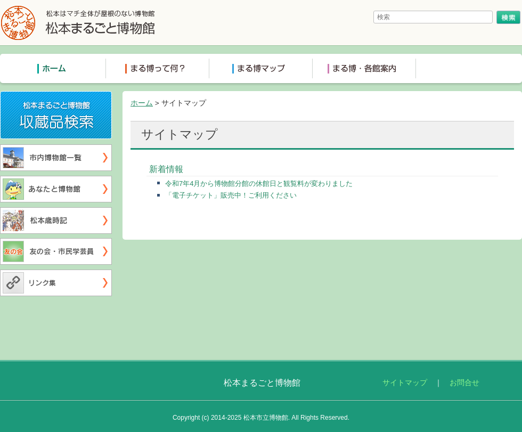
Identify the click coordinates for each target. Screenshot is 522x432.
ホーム (141, 103)
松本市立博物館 (265, 417)
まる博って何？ (157, 68)
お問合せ (464, 383)
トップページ (54, 68)
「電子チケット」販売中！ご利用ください (231, 195)
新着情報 (166, 169)
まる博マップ (261, 68)
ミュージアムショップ (467, 68)
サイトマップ (404, 383)
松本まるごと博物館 (78, 22)
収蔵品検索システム (111, 98)
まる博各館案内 (364, 68)
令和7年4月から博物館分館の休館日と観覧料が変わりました (259, 184)
